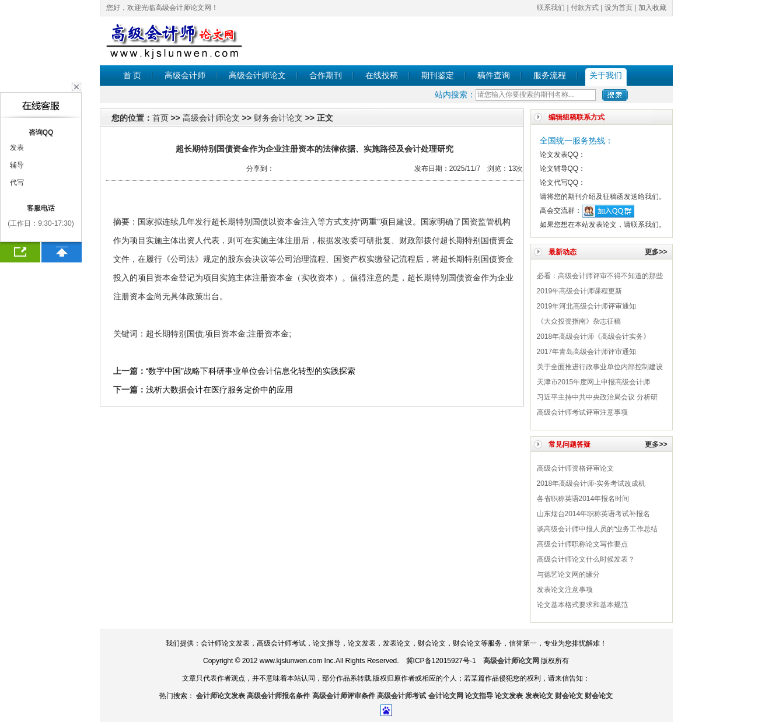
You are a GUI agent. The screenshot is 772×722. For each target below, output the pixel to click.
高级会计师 (185, 75)
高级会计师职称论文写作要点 (582, 544)
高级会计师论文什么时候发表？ (586, 559)
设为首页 (619, 7)
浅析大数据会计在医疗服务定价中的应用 (219, 389)
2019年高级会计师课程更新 (580, 291)
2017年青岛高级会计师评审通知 (587, 352)
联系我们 (551, 7)
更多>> (656, 252)
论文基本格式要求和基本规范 (582, 605)
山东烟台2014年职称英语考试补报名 (594, 514)
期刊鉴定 (437, 75)
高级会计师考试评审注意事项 (582, 412)
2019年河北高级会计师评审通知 (587, 306)
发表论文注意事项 (565, 590)
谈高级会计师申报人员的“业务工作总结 (597, 529)
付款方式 (585, 7)
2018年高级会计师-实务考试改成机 (591, 483)
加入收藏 (652, 7)
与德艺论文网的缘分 (568, 574)
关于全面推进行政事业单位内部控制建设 (600, 367)
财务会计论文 (278, 117)
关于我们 (605, 75)
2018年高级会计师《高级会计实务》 (594, 336)
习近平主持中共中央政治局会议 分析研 (597, 397)
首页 (160, 117)
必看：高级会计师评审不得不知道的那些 (600, 276)
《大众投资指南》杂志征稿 (579, 321)
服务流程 (549, 75)
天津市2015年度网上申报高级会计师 (594, 382)
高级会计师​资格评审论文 (575, 468)
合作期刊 (325, 75)
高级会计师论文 (257, 75)
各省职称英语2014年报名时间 (583, 499)
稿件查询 (493, 75)
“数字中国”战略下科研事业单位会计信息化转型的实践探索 (250, 371)
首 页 (132, 75)
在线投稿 (381, 75)
